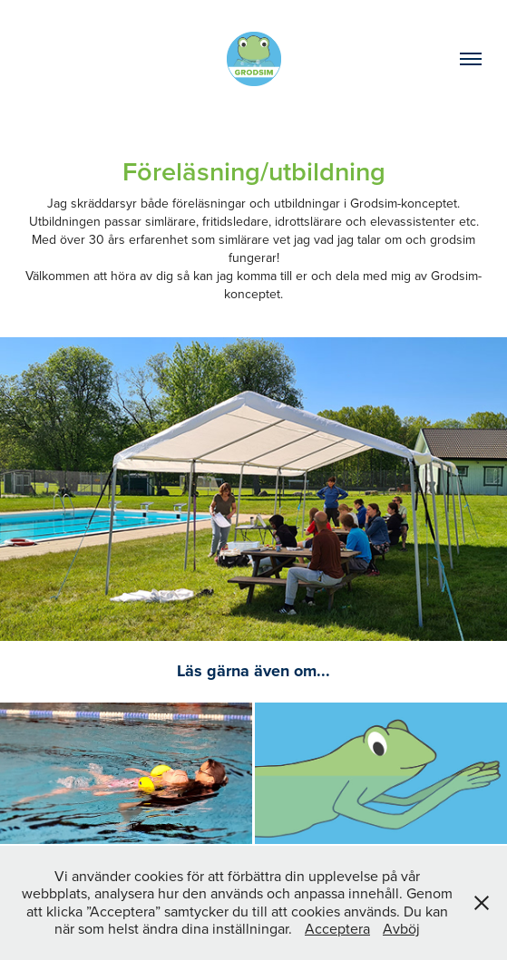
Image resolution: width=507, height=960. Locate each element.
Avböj (401, 928)
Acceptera (337, 928)
